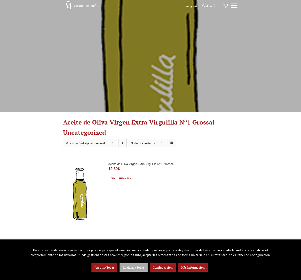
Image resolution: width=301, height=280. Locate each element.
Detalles (126, 178)
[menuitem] (192, 5)
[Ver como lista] (180, 143)
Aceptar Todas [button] (104, 267)
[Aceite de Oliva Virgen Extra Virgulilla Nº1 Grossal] (80, 194)
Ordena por (86, 142)
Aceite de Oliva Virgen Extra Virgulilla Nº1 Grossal (140, 164)
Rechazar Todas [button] (133, 267)
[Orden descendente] (122, 143)
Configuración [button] (163, 267)
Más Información (193, 267)
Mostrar (143, 142)
